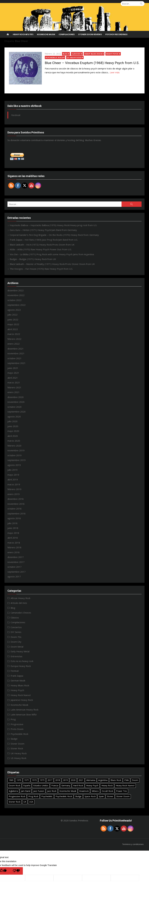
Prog (13, 719)
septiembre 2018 (16, 513)
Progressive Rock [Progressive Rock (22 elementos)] (17, 796)
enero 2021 (13, 392)
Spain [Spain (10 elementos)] (101, 796)
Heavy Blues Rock (93, 54)
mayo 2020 (13, 430)
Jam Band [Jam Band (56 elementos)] (25, 791)
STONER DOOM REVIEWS (90, 34)
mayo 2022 (13, 324)
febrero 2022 (14, 338)
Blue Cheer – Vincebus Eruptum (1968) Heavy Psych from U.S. (92, 63)
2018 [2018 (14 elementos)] (57, 780)
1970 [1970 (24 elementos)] (18, 780)
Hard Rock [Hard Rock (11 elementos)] (78, 785)
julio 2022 (12, 314)
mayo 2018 (13, 532)
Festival (15, 670)
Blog (65, 54)
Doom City (16, 641)
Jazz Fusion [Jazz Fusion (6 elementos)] (38, 791)
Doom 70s (16, 636)
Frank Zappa (17, 675)
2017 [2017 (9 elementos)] (49, 780)
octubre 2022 (14, 300)
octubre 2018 (14, 508)
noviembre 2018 (15, 503)
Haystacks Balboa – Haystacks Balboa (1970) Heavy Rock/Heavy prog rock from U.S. (53, 225)
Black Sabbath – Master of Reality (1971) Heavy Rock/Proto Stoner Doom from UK (52, 263)
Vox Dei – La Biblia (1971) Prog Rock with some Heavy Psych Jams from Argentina (52, 254)
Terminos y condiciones (133, 844)
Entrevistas (16, 656)
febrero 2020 (14, 445)
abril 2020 (12, 435)
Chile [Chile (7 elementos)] (126, 780)
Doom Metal (17, 646)
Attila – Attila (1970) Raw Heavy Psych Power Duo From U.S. (41, 249)
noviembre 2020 (15, 401)
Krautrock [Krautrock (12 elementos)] (84, 791)
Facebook (15, 115)
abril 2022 (12, 329)
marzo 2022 (13, 333)
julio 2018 (12, 523)
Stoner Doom (17, 743)
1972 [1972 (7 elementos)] (34, 780)
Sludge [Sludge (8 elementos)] (78, 796)
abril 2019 (12, 479)
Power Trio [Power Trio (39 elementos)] (121, 791)
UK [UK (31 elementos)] (24, 801)
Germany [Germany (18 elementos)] (65, 785)
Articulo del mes (19, 602)
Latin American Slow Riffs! (24, 714)
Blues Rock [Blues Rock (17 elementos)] (115, 780)
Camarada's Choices (21, 612)
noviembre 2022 (15, 295)
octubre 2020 (14, 406)
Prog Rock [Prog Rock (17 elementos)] (33, 796)
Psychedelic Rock (54, 57)
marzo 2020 (13, 440)
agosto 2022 (14, 309)
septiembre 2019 (16, 460)
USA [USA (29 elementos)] (31, 801)
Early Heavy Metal (20, 651)
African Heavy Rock (20, 598)
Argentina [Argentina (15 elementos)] (102, 780)
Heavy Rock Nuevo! (21, 695)
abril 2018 (12, 537)
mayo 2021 (13, 372)
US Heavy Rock (74, 57)
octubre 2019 (14, 455)
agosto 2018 (14, 518)
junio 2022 (12, 319)
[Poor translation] (16, 871)
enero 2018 (13, 552)
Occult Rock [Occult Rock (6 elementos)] (107, 791)
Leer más (115, 72)
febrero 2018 (14, 547)
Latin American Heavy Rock (24, 709)
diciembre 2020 (15, 397)
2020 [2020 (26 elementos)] (73, 780)
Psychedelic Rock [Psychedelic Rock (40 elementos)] (64, 796)
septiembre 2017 (16, 571)
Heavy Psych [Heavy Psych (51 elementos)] (92, 785)
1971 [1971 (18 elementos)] (26, 780)
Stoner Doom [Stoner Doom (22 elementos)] (123, 796)
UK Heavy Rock (19, 753)
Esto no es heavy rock (22, 661)
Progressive (17, 724)
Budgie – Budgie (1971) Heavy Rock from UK (33, 259)
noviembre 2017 (15, 562)
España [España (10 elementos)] (26, 785)
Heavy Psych (112, 54)
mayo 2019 (13, 474)
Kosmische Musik (46, 34)
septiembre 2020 (16, 411)
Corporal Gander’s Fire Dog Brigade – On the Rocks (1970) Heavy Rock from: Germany (54, 234)
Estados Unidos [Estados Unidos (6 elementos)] (40, 785)
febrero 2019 (14, 489)
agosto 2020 (14, 416)
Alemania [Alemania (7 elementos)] (90, 780)
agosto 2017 (14, 576)
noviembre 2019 (15, 450)
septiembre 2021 (16, 363)
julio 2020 (12, 421)
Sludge (14, 738)
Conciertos (16, 627)
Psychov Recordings (116, 34)
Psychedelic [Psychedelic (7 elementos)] (47, 796)
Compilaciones (67, 34)
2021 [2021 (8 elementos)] (81, 780)
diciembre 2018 (15, 498)
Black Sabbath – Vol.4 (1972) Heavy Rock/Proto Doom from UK (42, 244)
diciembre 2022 (15, 290)
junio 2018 (12, 527)
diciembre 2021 (15, 348)
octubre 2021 (14, 358)
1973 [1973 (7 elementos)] (42, 780)
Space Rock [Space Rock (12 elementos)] (90, 796)
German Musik (18, 680)
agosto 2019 (14, 465)
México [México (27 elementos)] (95, 791)
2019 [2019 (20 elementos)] (65, 780)
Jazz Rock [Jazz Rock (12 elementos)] (51, 791)
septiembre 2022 (16, 304)
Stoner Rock (17, 748)
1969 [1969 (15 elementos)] (11, 780)
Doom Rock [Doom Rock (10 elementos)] (14, 785)
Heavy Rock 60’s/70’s (23, 34)
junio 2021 (12, 368)
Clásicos (76, 54)
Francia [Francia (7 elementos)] (54, 785)
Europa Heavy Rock (21, 666)
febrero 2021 (14, 387)
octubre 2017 (14, 566)
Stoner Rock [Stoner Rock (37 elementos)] (14, 801)
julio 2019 (12, 469)
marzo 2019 (13, 484)
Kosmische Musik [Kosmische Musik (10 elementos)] (67, 791)
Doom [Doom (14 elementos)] (135, 780)
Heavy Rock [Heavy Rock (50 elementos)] (107, 785)
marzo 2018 (13, 542)
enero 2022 (13, 343)
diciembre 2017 (15, 557)
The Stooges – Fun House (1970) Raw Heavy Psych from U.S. (41, 268)
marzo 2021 (13, 382)
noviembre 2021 (15, 353)
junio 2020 (12, 426)
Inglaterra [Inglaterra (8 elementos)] (13, 791)
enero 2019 (13, 494)
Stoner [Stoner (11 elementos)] (110, 796)
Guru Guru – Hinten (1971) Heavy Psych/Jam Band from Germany (43, 229)
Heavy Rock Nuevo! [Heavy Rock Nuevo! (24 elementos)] (125, 785)
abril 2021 (12, 377)
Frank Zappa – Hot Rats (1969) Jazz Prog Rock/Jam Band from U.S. (44, 239)
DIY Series (16, 631)
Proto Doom (17, 728)
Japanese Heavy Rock (22, 699)
